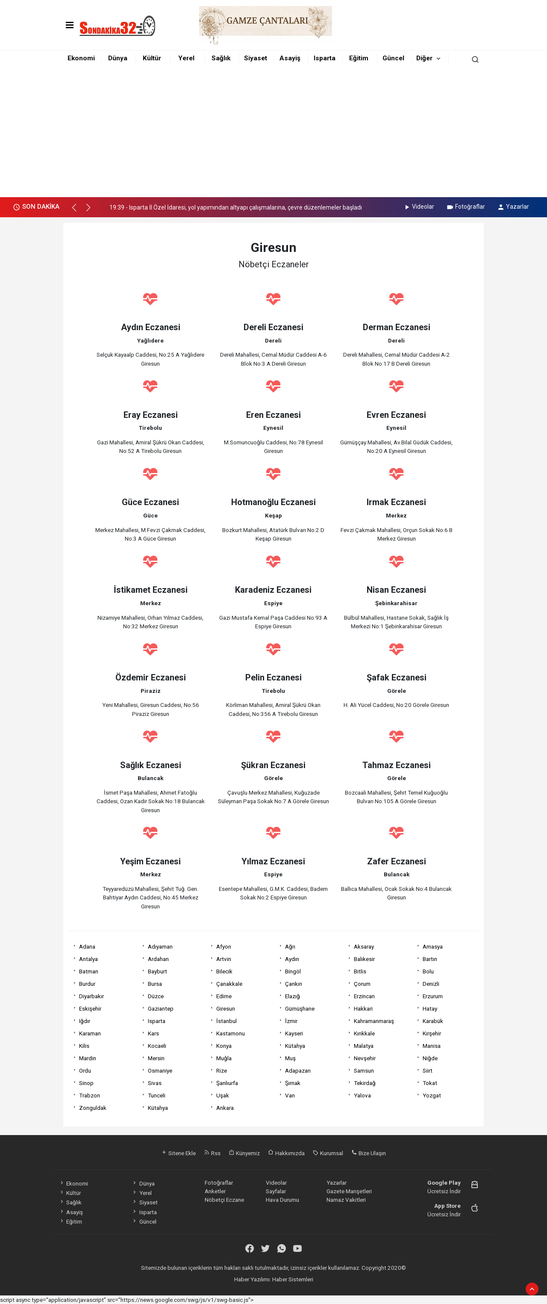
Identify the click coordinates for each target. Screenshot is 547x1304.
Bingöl (293, 971)
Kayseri (294, 1033)
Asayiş (289, 58)
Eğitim (358, 58)
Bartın (430, 958)
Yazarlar (513, 206)
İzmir (291, 1020)
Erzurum (433, 996)
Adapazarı (298, 1070)
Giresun (225, 1008)
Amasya (433, 946)
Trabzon (89, 1095)
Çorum (362, 983)
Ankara (225, 1107)
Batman (88, 971)
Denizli (431, 983)
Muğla (224, 1058)
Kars (153, 1033)
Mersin (156, 1058)
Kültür (152, 58)
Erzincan (364, 996)
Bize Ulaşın (368, 1153)
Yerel (186, 58)
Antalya (88, 958)
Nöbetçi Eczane (224, 1199)
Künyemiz (244, 1153)
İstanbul (226, 1020)
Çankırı (293, 983)
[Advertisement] (273, 133)
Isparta (324, 58)
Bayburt (157, 971)
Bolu (428, 971)
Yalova (362, 1095)
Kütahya (295, 1045)
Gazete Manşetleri (349, 1191)
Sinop (86, 1082)
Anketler (215, 1191)
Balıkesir (364, 958)
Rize (221, 1070)
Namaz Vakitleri (346, 1199)
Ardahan (158, 958)
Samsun (364, 1070)
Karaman (90, 1033)
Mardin (87, 1058)
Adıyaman (160, 946)
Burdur (87, 983)
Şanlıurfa (227, 1082)
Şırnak (292, 1082)
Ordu (85, 1070)
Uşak (222, 1095)
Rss (212, 1153)
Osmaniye (160, 1070)
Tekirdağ (365, 1082)
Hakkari (363, 1008)
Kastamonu (230, 1033)
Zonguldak (92, 1107)
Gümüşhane (300, 1008)
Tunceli (156, 1095)
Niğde (430, 1058)
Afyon (223, 946)
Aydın (292, 958)
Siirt (427, 1070)
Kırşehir (432, 1033)
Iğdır (84, 1020)
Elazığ (292, 996)
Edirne (224, 996)
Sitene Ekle (178, 1153)
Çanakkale (229, 983)
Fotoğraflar (465, 206)
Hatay (430, 1008)
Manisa (432, 1045)
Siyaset (255, 58)
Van (290, 1095)
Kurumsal (328, 1153)
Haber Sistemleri (292, 1279)
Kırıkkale (364, 1033)
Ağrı (290, 946)
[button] (78, 211)
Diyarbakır (91, 996)
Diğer (424, 58)
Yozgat (432, 1095)
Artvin (223, 958)
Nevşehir (365, 1058)
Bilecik (224, 971)
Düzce (156, 996)
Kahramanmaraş (374, 1020)
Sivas (155, 1082)
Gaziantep (161, 1008)
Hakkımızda (286, 1153)
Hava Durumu (282, 1199)
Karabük (433, 1020)
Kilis (84, 1045)
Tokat (430, 1082)
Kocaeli (157, 1045)
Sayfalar (276, 1191)
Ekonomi (81, 58)
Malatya (363, 1045)
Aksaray (364, 946)
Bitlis (360, 971)
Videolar (418, 206)
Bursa (155, 983)
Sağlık (221, 58)
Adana (87, 946)
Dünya (117, 58)
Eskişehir (90, 1008)
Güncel (393, 58)
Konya (224, 1045)
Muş (290, 1058)
